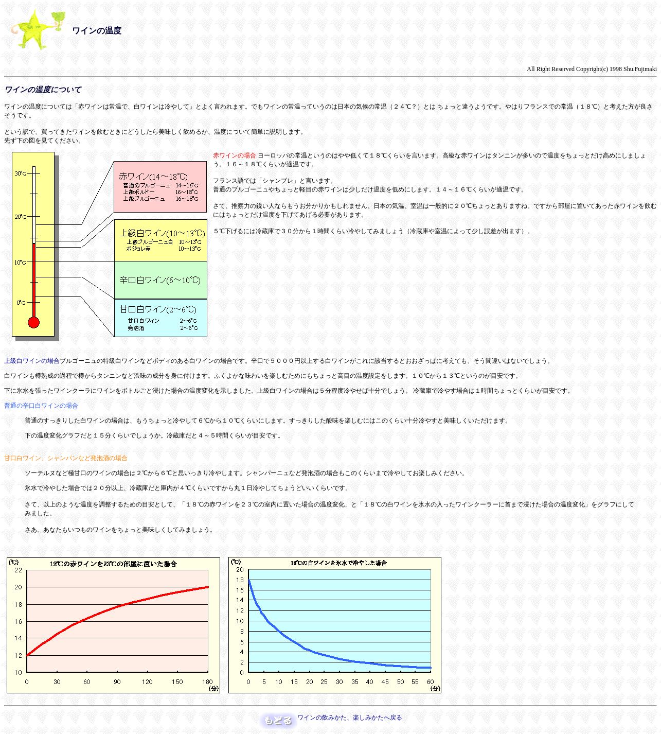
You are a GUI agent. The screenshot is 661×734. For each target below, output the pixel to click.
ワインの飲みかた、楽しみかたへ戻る (349, 717)
